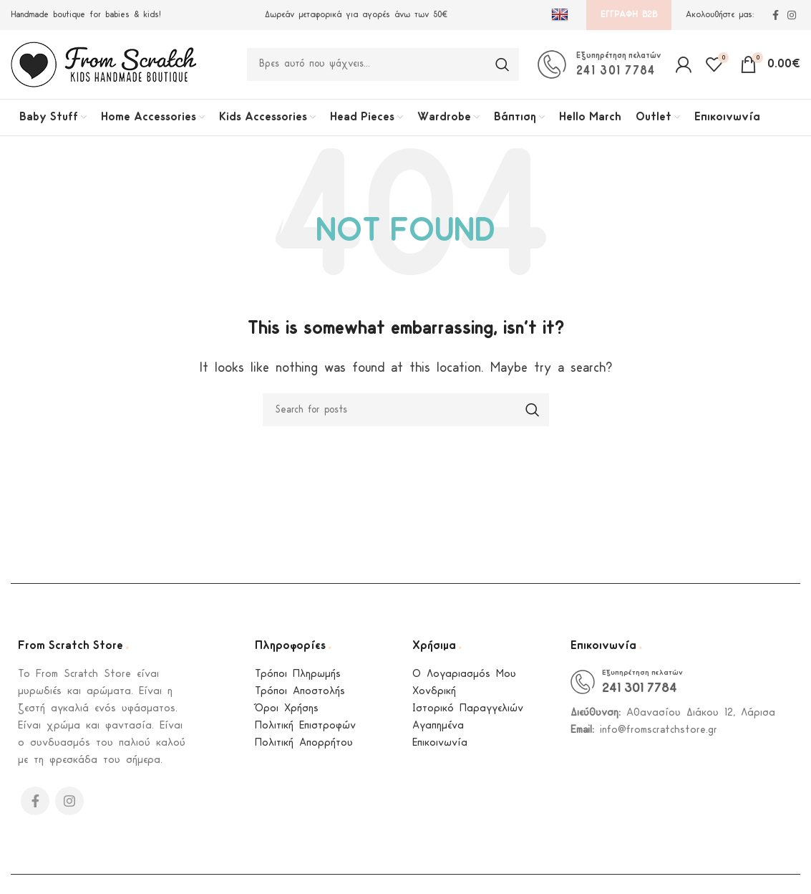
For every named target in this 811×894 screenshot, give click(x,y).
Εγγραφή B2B (629, 14)
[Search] (383, 67)
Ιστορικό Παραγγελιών (467, 714)
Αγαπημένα (438, 731)
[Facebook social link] (775, 15)
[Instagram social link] (791, 15)
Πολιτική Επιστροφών (305, 731)
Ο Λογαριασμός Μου (464, 680)
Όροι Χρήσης (287, 714)
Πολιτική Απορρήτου (304, 749)
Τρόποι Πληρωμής (298, 680)
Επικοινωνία (439, 749)
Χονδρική (434, 697)
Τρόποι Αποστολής (300, 697)
